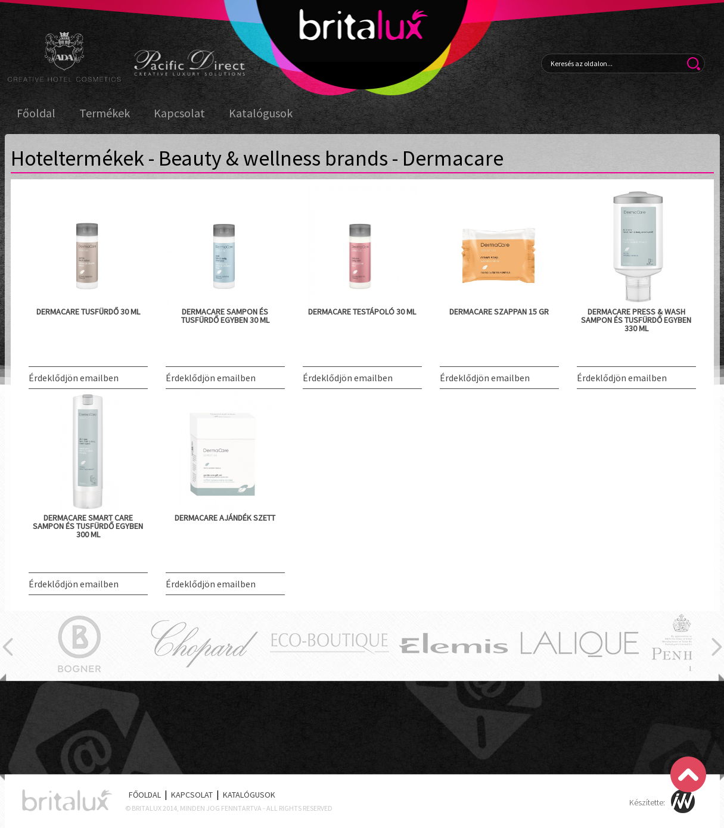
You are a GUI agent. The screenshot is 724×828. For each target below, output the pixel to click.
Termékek (104, 113)
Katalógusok (261, 113)
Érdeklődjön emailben (74, 378)
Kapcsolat (179, 113)
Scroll (688, 774)
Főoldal (36, 113)
